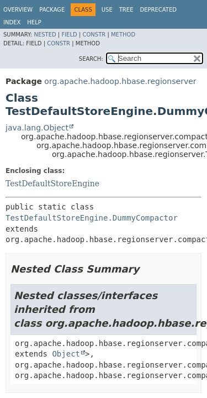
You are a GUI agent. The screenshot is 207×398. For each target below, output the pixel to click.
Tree (126, 10)
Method (123, 35)
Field (69, 35)
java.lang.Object (37, 127)
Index (11, 22)
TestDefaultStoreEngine (52, 183)
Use (107, 10)
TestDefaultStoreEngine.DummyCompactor (92, 217)
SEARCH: (91, 59)
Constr (93, 35)
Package (52, 10)
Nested (45, 35)
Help (34, 22)
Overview (18, 10)
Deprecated (158, 10)
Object (66, 353)
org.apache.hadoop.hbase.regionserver (120, 81)
